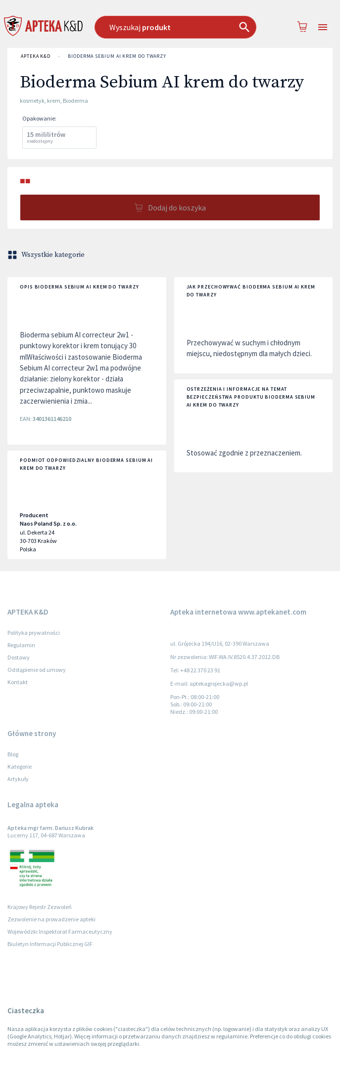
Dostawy (18, 657)
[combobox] (175, 27)
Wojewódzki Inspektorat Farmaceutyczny (59, 931)
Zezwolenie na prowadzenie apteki (51, 919)
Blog (12, 754)
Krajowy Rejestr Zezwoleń (39, 906)
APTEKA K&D (35, 56)
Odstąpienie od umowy (36, 669)
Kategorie (19, 766)
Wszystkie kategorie (47, 255)
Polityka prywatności (33, 632)
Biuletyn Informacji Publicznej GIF (50, 944)
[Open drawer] (323, 27)
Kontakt (17, 682)
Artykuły (18, 779)
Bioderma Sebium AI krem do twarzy (117, 56)
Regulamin (21, 645)
